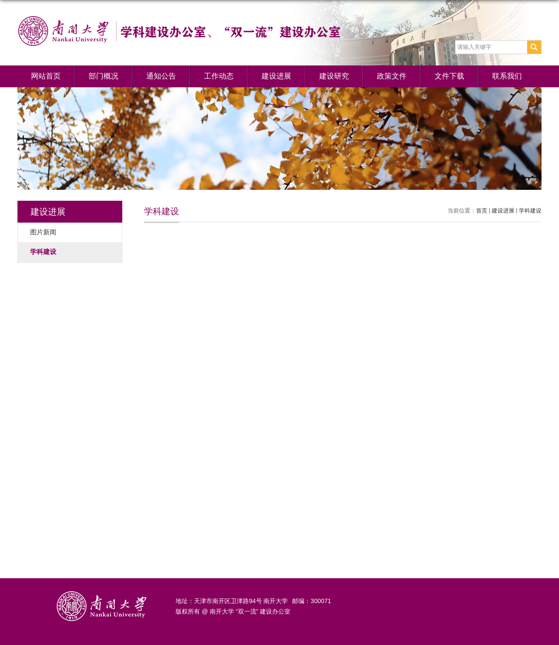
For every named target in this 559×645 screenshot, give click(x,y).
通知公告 (161, 76)
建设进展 (276, 76)
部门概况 (103, 76)
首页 (481, 210)
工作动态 (219, 76)
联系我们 (507, 76)
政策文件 (392, 76)
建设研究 (334, 76)
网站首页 (46, 76)
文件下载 (449, 76)
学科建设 (530, 210)
